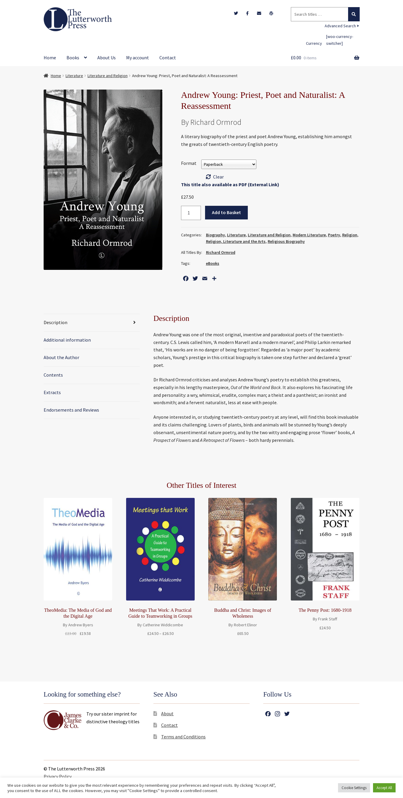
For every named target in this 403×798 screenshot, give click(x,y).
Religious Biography (286, 241)
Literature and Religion (108, 75)
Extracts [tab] (52, 392)
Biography (215, 235)
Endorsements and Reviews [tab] (71, 410)
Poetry (334, 235)
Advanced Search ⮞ (342, 25)
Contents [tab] (53, 375)
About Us (106, 57)
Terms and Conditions (183, 737)
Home (50, 57)
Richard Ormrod (220, 252)
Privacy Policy (58, 776)
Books (72, 57)
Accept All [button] (384, 787)
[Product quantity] (191, 213)
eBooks (212, 263)
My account (137, 57)
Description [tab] (55, 322)
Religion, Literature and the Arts (236, 241)
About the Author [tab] (61, 357)
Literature (74, 75)
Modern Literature (309, 235)
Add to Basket (226, 212)
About (167, 713)
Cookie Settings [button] (354, 787)
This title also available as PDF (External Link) (230, 184)
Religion (349, 235)
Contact (167, 57)
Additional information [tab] (67, 340)
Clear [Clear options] (218, 177)
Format (188, 163)
